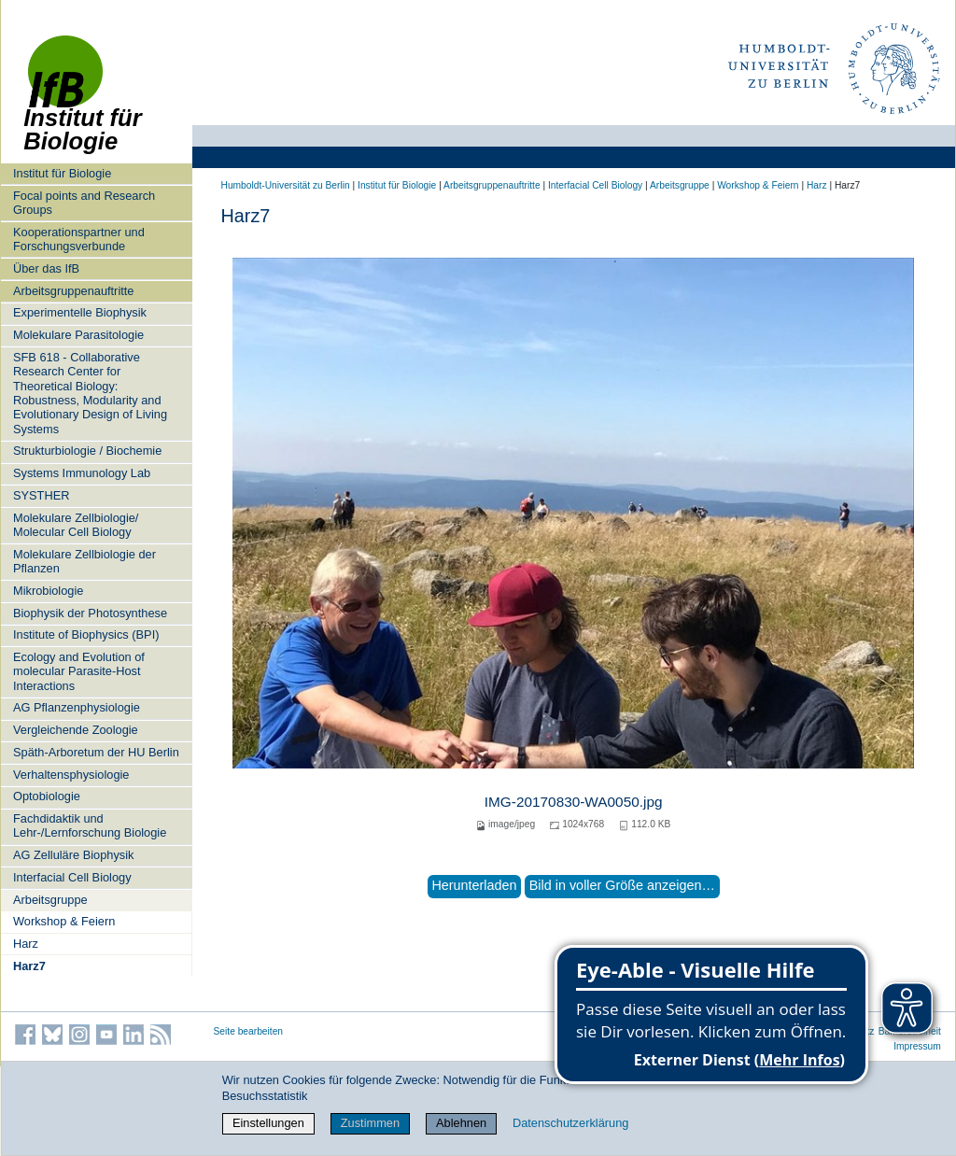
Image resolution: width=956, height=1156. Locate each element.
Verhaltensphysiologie (71, 775)
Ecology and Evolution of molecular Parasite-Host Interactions (79, 671)
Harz (25, 944)
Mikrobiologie (48, 591)
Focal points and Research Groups (84, 203)
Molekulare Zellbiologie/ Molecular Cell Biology (75, 525)
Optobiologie (46, 796)
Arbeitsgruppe (50, 900)
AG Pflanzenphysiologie (76, 707)
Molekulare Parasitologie (78, 335)
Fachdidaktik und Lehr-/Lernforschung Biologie (89, 825)
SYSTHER (41, 495)
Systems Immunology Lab (81, 473)
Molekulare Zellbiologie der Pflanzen (84, 561)
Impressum (917, 1046)
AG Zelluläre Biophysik (73, 855)
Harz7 (29, 966)
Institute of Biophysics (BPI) (86, 634)
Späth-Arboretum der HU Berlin (96, 752)
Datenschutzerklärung (570, 1123)
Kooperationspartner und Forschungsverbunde (79, 239)
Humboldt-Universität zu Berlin (285, 185)
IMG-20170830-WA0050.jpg (574, 802)
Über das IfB (46, 268)
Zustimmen (370, 1123)
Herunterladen (473, 885)
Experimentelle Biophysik (80, 312)
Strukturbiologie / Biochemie (87, 451)
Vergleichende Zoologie (75, 730)
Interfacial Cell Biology (72, 877)
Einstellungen (268, 1123)
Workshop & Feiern (64, 921)
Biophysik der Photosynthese (90, 613)
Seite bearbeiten (249, 1031)
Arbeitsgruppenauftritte (73, 291)
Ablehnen (461, 1123)
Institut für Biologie (62, 173)
